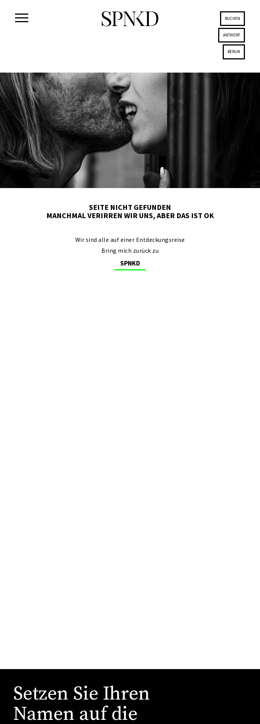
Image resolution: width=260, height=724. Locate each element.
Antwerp (231, 35)
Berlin (234, 51)
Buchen (232, 18)
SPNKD (130, 263)
